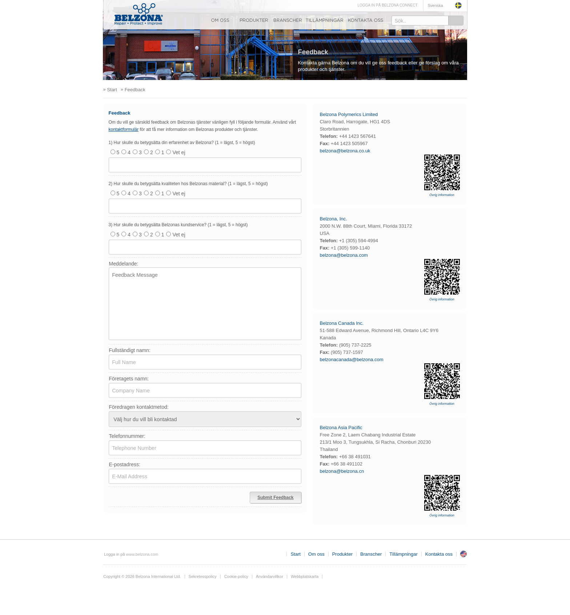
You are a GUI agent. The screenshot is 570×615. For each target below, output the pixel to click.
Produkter (254, 20)
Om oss (219, 20)
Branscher (288, 20)
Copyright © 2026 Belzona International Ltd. (142, 576)
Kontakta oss (365, 20)
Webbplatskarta (304, 576)
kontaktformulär (124, 129)
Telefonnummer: (127, 436)
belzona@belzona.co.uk (345, 150)
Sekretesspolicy (203, 576)
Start (295, 554)
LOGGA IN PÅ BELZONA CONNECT (387, 5)
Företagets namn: (129, 379)
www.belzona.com (139, 14)
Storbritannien (463, 554)
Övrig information (441, 195)
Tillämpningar (324, 20)
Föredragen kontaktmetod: (139, 407)
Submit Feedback (275, 497)
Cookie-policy (236, 576)
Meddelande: (124, 264)
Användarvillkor (269, 576)
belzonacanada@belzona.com (352, 359)
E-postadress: (124, 464)
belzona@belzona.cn (342, 471)
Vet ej (175, 152)
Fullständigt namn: (129, 350)
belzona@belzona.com (344, 255)
